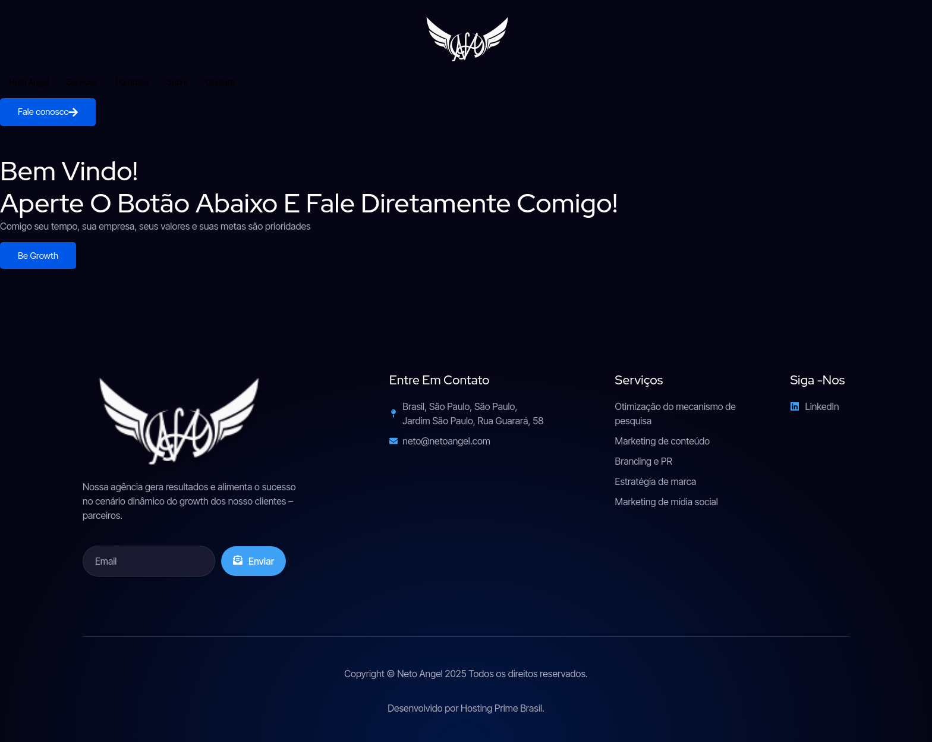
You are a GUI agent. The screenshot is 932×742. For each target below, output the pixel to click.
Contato (220, 82)
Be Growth (38, 255)
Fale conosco (48, 111)
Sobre (177, 82)
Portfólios (132, 82)
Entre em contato (439, 380)
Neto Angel (29, 82)
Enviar (253, 561)
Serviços (82, 82)
